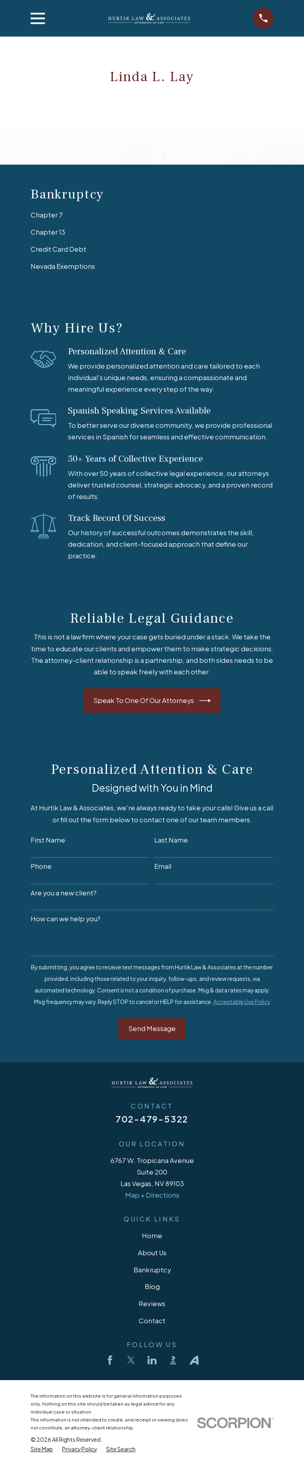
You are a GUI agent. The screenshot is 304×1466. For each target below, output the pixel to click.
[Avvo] (194, 1360)
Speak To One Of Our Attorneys (152, 700)
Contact (152, 1320)
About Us (152, 1253)
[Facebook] (109, 1360)
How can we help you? (66, 919)
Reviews (152, 1303)
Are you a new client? (64, 893)
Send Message (152, 1028)
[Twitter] (131, 1360)
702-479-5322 (152, 1118)
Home (152, 1235)
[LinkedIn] (152, 1360)
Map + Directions (152, 1195)
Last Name (171, 840)
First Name (48, 840)
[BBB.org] (173, 1360)
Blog (152, 1286)
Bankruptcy (152, 1270)
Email (162, 866)
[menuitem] (152, 214)
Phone (41, 866)
